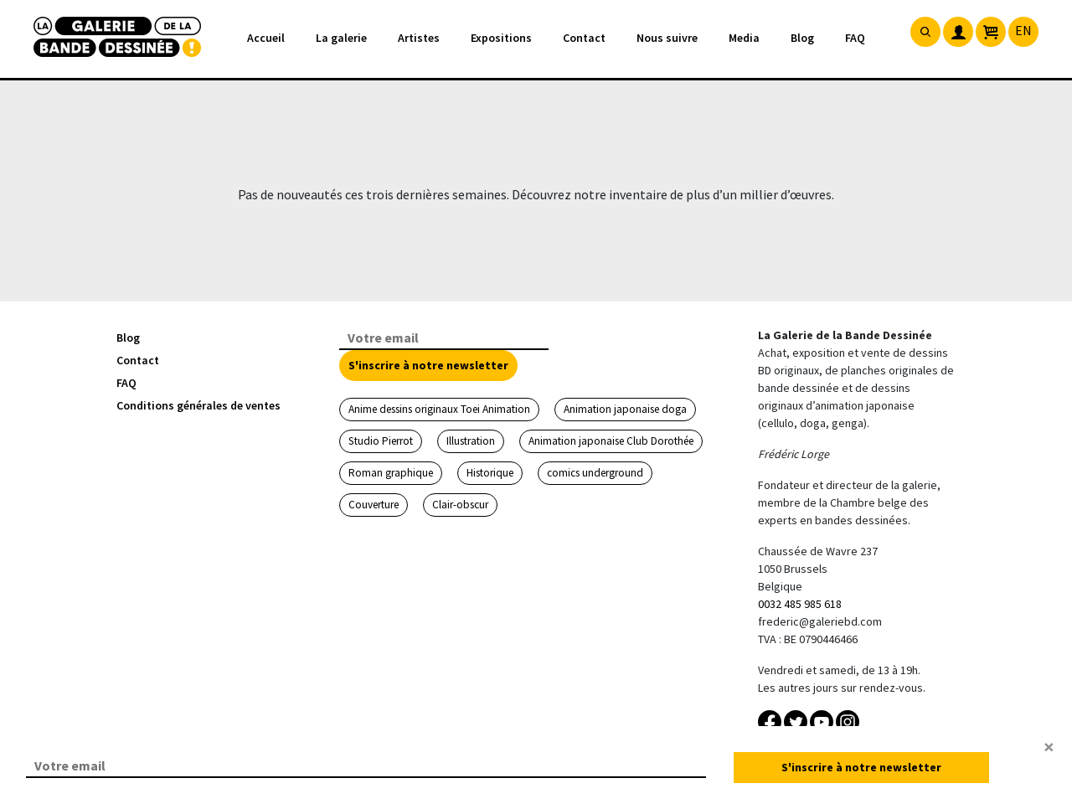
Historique (489, 473)
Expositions (501, 37)
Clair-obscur (460, 504)
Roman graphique (390, 473)
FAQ (855, 37)
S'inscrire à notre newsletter (428, 365)
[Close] (1049, 747)
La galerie (341, 37)
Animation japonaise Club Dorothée (610, 441)
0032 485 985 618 (800, 603)
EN (1023, 30)
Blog (802, 37)
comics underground (595, 473)
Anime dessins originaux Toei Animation (439, 409)
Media (744, 37)
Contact (584, 37)
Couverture (373, 504)
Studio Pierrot (380, 441)
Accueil (266, 37)
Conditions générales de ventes (198, 405)
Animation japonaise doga (625, 409)
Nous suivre (667, 37)
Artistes (419, 37)
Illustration (470, 441)
